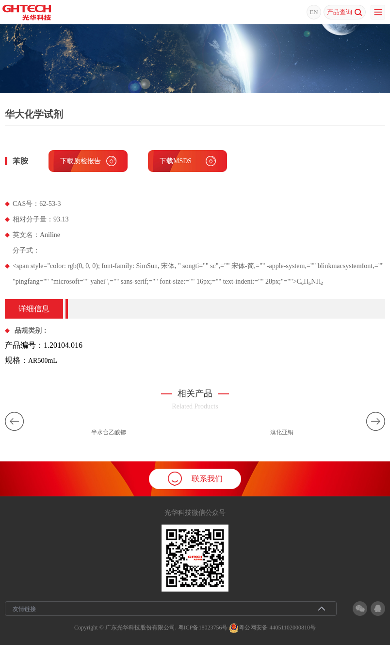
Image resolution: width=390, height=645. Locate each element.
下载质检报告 (80, 161)
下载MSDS (176, 161)
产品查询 (344, 12)
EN (313, 12)
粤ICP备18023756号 (203, 627)
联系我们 (195, 479)
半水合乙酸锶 (108, 432)
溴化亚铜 (281, 432)
